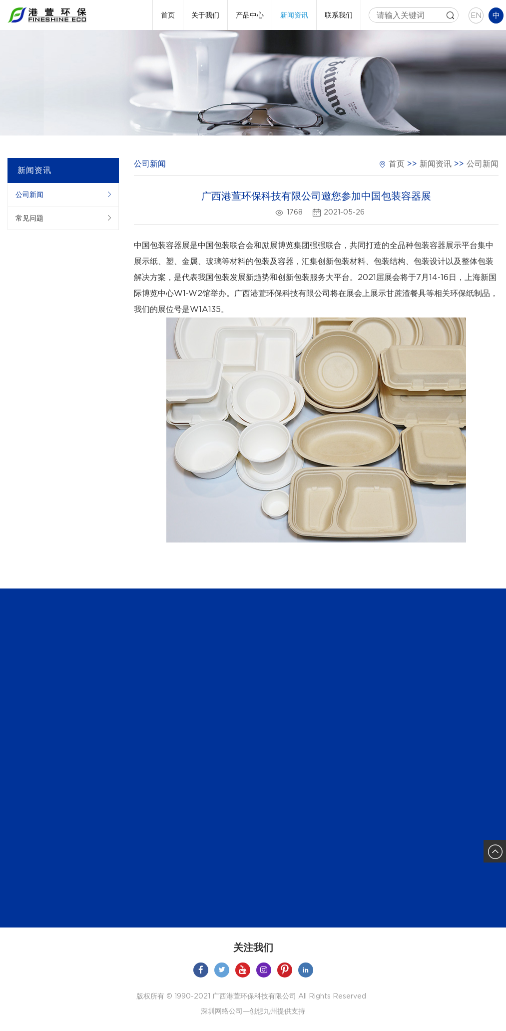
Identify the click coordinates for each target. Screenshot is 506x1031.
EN (476, 15)
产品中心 (250, 15)
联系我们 (339, 15)
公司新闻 (29, 194)
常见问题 (29, 218)
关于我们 (205, 15)
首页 (168, 15)
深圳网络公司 (222, 1011)
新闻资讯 (294, 15)
